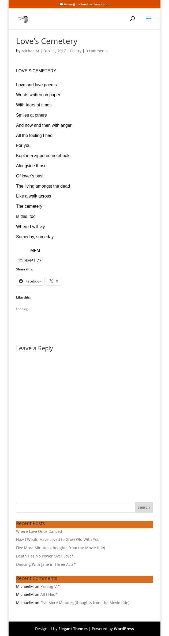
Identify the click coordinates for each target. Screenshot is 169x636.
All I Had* (49, 594)
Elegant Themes (73, 628)
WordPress (124, 628)
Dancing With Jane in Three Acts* (46, 564)
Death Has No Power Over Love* (45, 556)
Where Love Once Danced (39, 531)
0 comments (97, 50)
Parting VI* (50, 586)
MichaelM (30, 50)
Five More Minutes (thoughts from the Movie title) (60, 547)
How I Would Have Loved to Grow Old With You (58, 539)
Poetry (75, 50)
